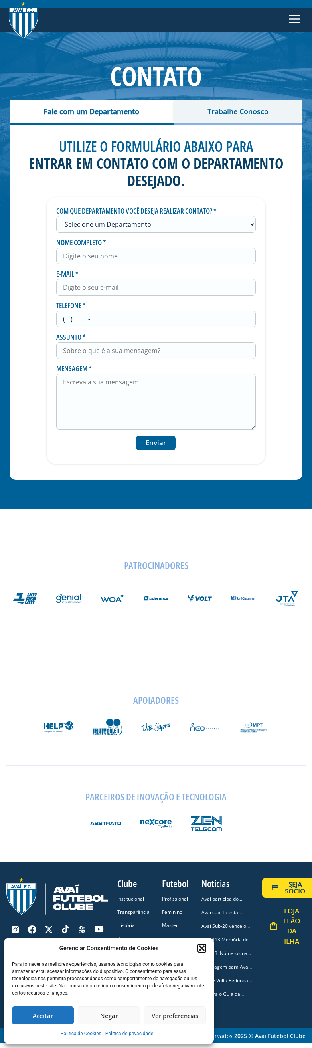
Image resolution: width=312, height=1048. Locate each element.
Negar (109, 1016)
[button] (202, 948)
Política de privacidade (129, 1033)
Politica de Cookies (81, 1033)
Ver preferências (175, 1016)
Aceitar (43, 1016)
